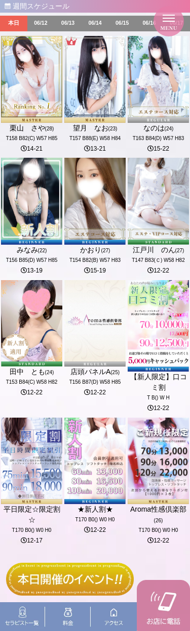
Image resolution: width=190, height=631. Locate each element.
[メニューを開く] (169, 21)
